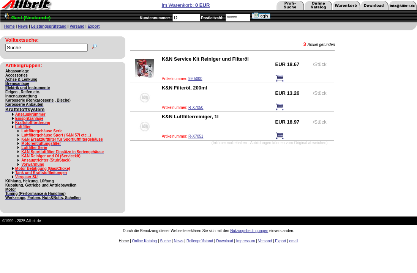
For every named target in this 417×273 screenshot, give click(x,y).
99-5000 (195, 79)
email (293, 241)
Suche (165, 241)
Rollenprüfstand (199, 241)
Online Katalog (144, 241)
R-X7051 (195, 136)
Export (94, 26)
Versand (77, 26)
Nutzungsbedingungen (249, 231)
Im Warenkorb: (186, 5)
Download (224, 241)
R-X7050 (195, 107)
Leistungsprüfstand (48, 26)
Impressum (245, 241)
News (23, 26)
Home (9, 26)
